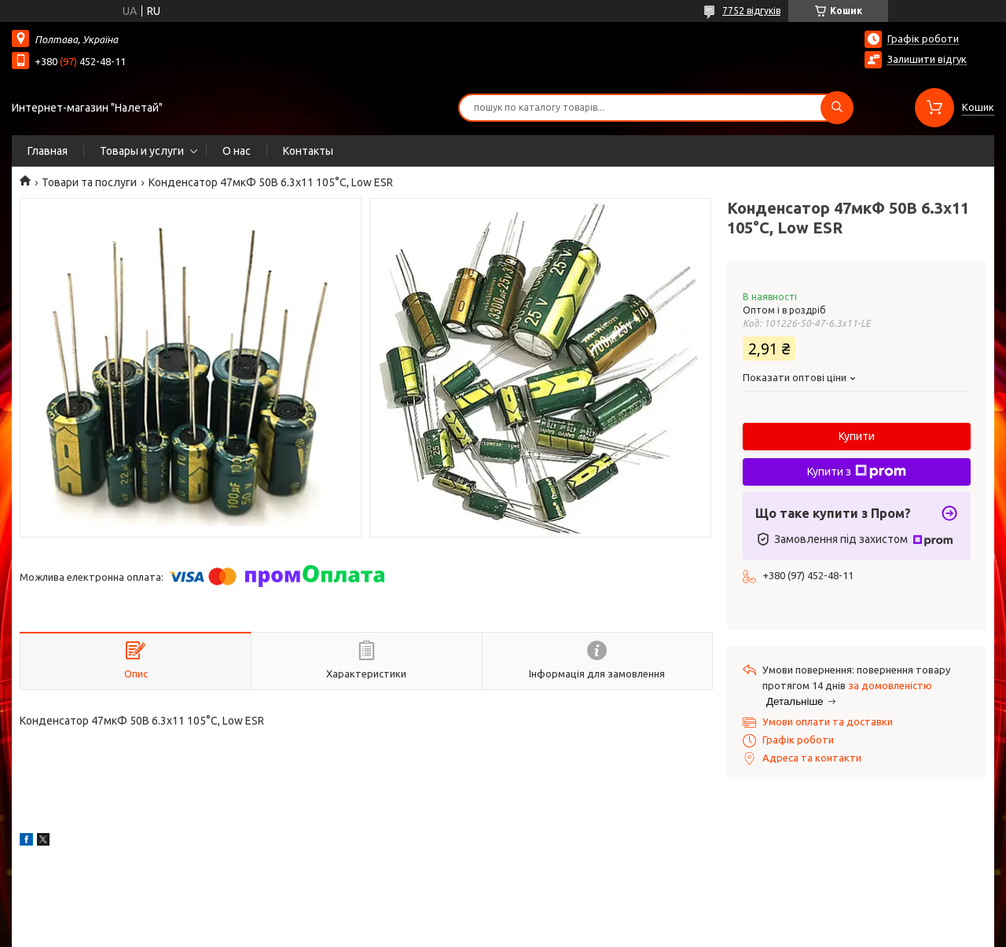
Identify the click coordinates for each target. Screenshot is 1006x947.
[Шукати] (837, 107)
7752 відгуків (751, 11)
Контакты (308, 150)
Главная (48, 150)
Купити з (856, 471)
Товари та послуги (89, 182)
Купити (857, 436)
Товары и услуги (142, 150)
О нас (236, 150)
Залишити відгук (927, 58)
